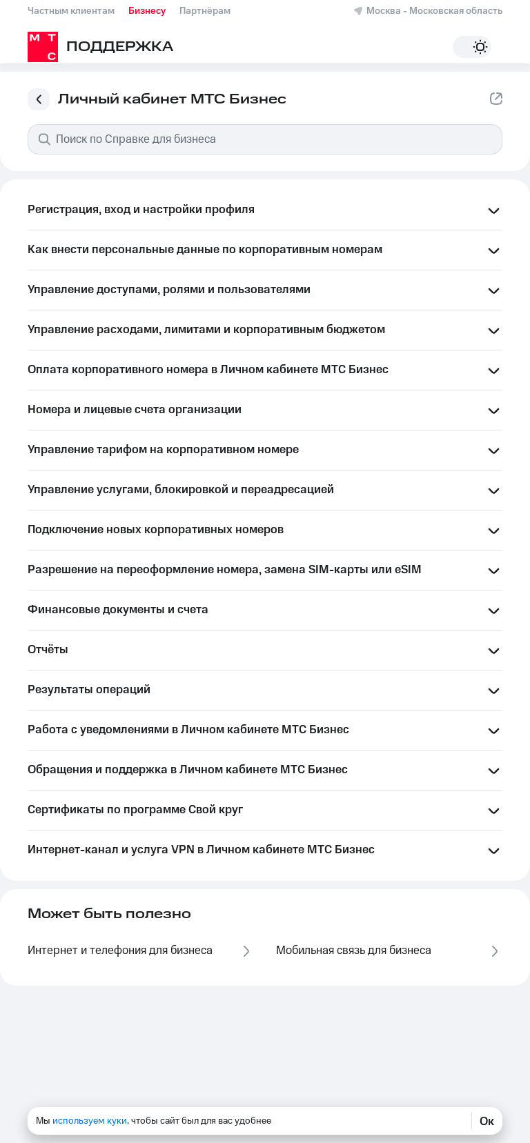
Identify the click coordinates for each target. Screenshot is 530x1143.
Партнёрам (204, 11)
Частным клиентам (71, 11)
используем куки (89, 1121)
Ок (487, 1121)
